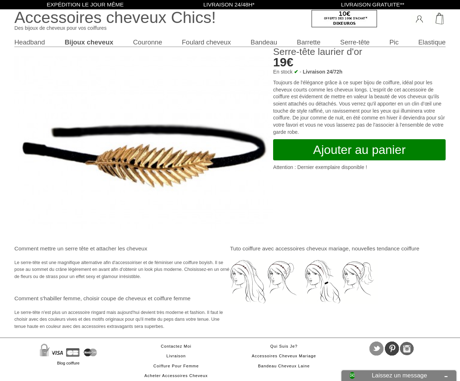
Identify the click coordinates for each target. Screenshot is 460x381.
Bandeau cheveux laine (284, 366)
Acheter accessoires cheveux (176, 375)
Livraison (176, 356)
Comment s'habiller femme (47, 298)
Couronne (147, 42)
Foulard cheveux (206, 42)
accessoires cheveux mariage (312, 248)
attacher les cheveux (121, 248)
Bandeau (263, 42)
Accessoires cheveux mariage (284, 356)
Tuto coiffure (245, 248)
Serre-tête (355, 42)
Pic (394, 42)
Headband (29, 42)
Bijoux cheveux (89, 42)
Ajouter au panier (359, 149)
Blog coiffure (68, 363)
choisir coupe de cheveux (114, 298)
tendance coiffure (398, 248)
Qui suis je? (284, 346)
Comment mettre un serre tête (51, 248)
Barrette (309, 42)
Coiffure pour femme (176, 366)
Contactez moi (176, 346)
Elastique (432, 42)
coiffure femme (172, 298)
